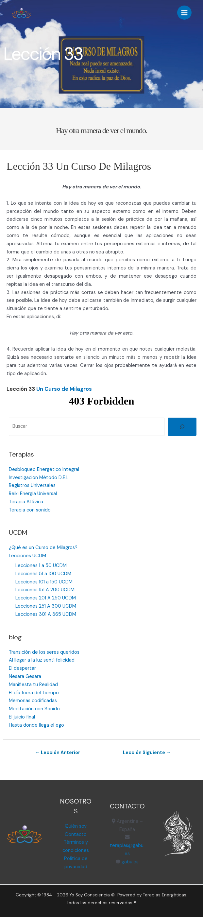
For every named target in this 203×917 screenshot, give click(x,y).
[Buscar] (182, 427)
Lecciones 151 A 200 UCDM (45, 590)
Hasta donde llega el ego (36, 725)
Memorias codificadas (33, 701)
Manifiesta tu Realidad (33, 685)
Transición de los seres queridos (44, 652)
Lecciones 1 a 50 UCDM (41, 565)
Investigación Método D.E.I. (38, 478)
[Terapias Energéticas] (21, 13)
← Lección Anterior (57, 753)
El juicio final (22, 717)
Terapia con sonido (30, 510)
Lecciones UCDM (27, 556)
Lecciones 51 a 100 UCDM (43, 574)
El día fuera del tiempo (34, 693)
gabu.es (129, 862)
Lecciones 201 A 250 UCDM (45, 598)
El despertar (22, 668)
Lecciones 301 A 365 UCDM (45, 614)
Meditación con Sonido (34, 709)
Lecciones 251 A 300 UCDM (45, 606)
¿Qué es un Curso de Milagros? (43, 548)
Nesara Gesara (25, 676)
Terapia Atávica (26, 502)
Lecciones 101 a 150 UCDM (44, 582)
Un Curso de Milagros (64, 389)
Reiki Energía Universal (33, 494)
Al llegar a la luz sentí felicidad (42, 660)
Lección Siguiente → (147, 753)
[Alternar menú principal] (184, 13)
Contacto (76, 834)
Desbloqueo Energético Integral (44, 469)
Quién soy (76, 826)
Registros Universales (32, 485)
